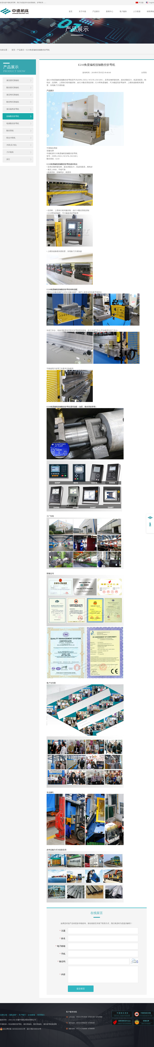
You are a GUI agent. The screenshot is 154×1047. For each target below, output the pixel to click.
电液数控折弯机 (12, 123)
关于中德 (82, 11)
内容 (62, 974)
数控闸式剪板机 (12, 102)
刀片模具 (10, 152)
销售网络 (150, 11)
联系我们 (41, 1015)
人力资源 (136, 11)
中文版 (141, 2)
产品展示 (96, 11)
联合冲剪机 (10, 138)
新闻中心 (109, 11)
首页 (70, 11)
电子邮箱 (60, 946)
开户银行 (22, 1015)
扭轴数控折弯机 (12, 116)
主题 (62, 931)
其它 (8, 159)
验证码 (61, 961)
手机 (62, 954)
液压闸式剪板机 (12, 95)
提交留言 (81, 989)
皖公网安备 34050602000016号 (14, 1029)
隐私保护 (13, 1015)
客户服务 (123, 11)
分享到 (144, 73)
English (151, 2)
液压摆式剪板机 (12, 80)
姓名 (62, 938)
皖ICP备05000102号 (34, 1029)
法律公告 (3, 1015)
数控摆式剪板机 (12, 88)
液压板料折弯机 (12, 109)
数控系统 (10, 131)
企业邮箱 (31, 1015)
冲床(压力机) (11, 145)
